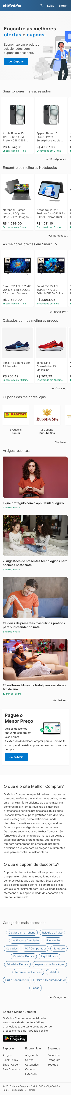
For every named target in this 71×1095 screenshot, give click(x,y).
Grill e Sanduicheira (17, 980)
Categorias (32, 1064)
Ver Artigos (61, 700)
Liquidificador (49, 956)
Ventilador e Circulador (26, 940)
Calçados (12, 948)
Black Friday (10, 1059)
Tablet (52, 972)
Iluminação (53, 940)
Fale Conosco (11, 1069)
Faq (5, 1090)
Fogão (35, 987)
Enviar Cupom (11, 1064)
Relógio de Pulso (52, 932)
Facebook (54, 1055)
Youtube (53, 1064)
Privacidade (17, 1090)
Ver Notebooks (58, 235)
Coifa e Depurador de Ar (51, 980)
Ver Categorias (59, 997)
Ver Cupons (16, 61)
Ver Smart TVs (59, 311)
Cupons (30, 1069)
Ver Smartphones (57, 159)
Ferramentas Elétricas (28, 972)
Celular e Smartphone (22, 932)
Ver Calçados (60, 388)
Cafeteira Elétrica (23, 956)
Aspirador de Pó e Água (49, 964)
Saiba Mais (16, 757)
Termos (31, 1090)
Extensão (31, 1073)
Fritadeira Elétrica (17, 964)
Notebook (59, 948)
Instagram (54, 1059)
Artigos (7, 1055)
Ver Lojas (62, 442)
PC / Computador (35, 948)
